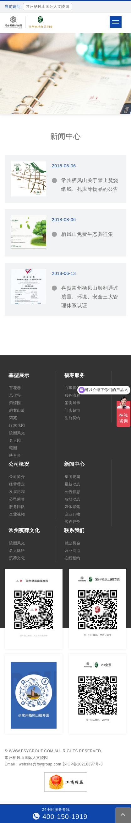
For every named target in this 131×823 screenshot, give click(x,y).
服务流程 (72, 395)
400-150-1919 (60, 816)
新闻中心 (74, 464)
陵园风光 (17, 433)
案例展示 (72, 403)
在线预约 (72, 558)
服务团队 (17, 507)
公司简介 (17, 477)
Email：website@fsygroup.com (33, 764)
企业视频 (17, 514)
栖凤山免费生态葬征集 (87, 234)
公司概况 (18, 464)
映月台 (15, 455)
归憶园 (15, 403)
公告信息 (72, 492)
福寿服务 (74, 375)
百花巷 (15, 388)
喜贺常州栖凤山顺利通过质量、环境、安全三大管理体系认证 (89, 296)
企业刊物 (72, 514)
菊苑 (13, 418)
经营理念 (17, 484)
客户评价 (72, 522)
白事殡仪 (72, 388)
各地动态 (72, 499)
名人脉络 (17, 550)
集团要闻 (72, 477)
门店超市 (72, 410)
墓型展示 (18, 375)
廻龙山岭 (17, 410)
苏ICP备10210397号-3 (83, 764)
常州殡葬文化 (24, 530)
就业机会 (72, 543)
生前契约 (72, 418)
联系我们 (74, 530)
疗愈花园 (17, 425)
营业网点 (72, 550)
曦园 (13, 448)
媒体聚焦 (72, 507)
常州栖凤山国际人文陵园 (26, 757)
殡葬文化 (17, 558)
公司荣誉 (17, 499)
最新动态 (72, 484)
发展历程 (17, 492)
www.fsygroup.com (31, 751)
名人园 (15, 440)
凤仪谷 (15, 395)
